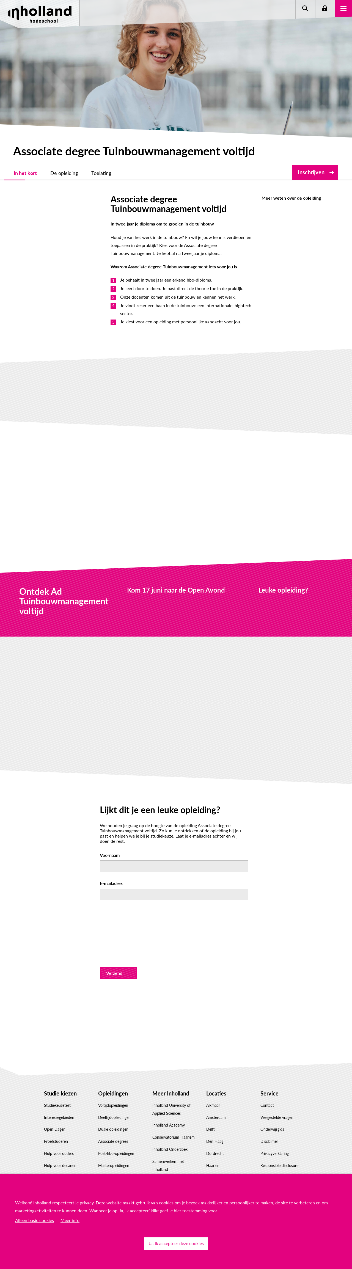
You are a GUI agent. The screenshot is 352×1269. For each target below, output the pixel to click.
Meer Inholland (170, 1067)
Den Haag (214, 1115)
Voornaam (110, 829)
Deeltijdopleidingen (114, 1091)
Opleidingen (113, 1067)
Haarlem (213, 1140)
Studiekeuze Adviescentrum (67, 1164)
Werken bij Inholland (169, 1156)
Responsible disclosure (279, 1140)
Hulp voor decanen (60, 1140)
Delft (210, 1104)
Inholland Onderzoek (170, 1123)
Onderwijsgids (272, 1104)
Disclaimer (269, 1115)
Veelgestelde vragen (276, 1091)
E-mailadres (111, 857)
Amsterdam (216, 1091)
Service (269, 1067)
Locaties (216, 1067)
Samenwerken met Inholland (168, 1139)
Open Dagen (54, 1104)
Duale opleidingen (113, 1104)
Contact (267, 1079)
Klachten (267, 1164)
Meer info (70, 1220)
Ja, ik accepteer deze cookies (176, 1243)
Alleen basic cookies (34, 1220)
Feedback (268, 1152)
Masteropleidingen (113, 1140)
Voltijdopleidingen (113, 1079)
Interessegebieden (59, 1091)
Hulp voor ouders (59, 1127)
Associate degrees (113, 1115)
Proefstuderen (56, 1115)
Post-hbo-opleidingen (116, 1127)
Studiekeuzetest (57, 1079)
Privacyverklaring (274, 1127)
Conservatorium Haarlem (173, 1111)
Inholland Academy (168, 1099)
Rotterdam (215, 1152)
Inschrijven (311, 172)
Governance (162, 1167)
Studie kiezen (60, 1067)
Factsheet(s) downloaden (65, 1152)
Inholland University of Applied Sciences (171, 1083)
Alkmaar (213, 1079)
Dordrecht (215, 1127)
